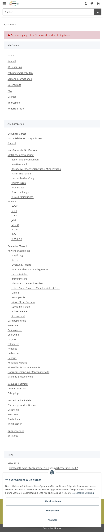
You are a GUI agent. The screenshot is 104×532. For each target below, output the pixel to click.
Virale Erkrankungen (22, 196)
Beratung (13, 435)
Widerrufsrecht (16, 108)
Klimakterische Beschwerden (27, 283)
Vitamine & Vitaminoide (20, 376)
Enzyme (12, 339)
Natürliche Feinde (21, 173)
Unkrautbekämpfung (23, 178)
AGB (10, 90)
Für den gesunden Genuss (22, 405)
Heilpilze (12, 348)
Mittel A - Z (13, 201)
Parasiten (13, 414)
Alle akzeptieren (52, 501)
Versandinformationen (20, 78)
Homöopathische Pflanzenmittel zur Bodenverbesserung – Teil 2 (43, 467)
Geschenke (13, 409)
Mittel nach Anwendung (21, 154)
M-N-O (15, 224)
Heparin (12, 357)
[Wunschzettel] (92, 3)
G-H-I (14, 215)
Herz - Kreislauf (20, 274)
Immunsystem (19, 278)
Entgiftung (17, 255)
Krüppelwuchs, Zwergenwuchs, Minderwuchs (36, 168)
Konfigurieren (52, 510)
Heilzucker (13, 353)
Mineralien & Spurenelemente (24, 367)
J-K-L (14, 220)
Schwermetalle (19, 311)
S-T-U (14, 234)
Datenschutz (14, 84)
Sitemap (12, 96)
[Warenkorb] (98, 3)
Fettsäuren (13, 344)
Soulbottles (14, 419)
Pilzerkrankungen (21, 192)
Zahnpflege (14, 393)
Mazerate (13, 325)
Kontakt (12, 61)
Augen (15, 260)
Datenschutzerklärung (83, 493)
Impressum (14, 102)
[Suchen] (48, 12)
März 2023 (13, 463)
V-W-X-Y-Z (17, 238)
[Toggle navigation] (4, 2)
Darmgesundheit (17, 320)
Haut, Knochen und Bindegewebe (30, 269)
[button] (86, 3)
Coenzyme (13, 334)
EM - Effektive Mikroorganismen (25, 138)
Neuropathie (18, 297)
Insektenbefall (19, 164)
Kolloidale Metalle (17, 362)
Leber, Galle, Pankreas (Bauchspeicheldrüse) (35, 288)
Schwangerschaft (21, 306)
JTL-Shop (57, 528)
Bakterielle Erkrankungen (25, 159)
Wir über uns (15, 66)
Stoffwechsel (18, 316)
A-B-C (14, 206)
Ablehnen (52, 520)
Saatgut (12, 143)
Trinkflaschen (15, 423)
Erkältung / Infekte (21, 264)
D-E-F (14, 210)
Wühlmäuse (18, 187)
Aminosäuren (15, 330)
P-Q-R (15, 229)
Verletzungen (19, 182)
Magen (15, 292)
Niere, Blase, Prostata (23, 302)
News (11, 55)
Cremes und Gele (17, 388)
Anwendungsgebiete (19, 250)
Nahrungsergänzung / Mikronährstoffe (28, 371)
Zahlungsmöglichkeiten (20, 72)
